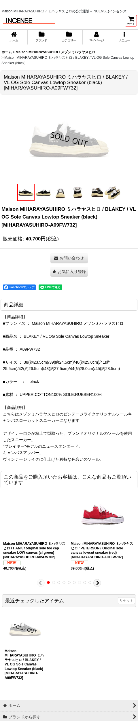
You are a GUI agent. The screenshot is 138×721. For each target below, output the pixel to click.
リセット (126, 601)
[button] (124, 37)
